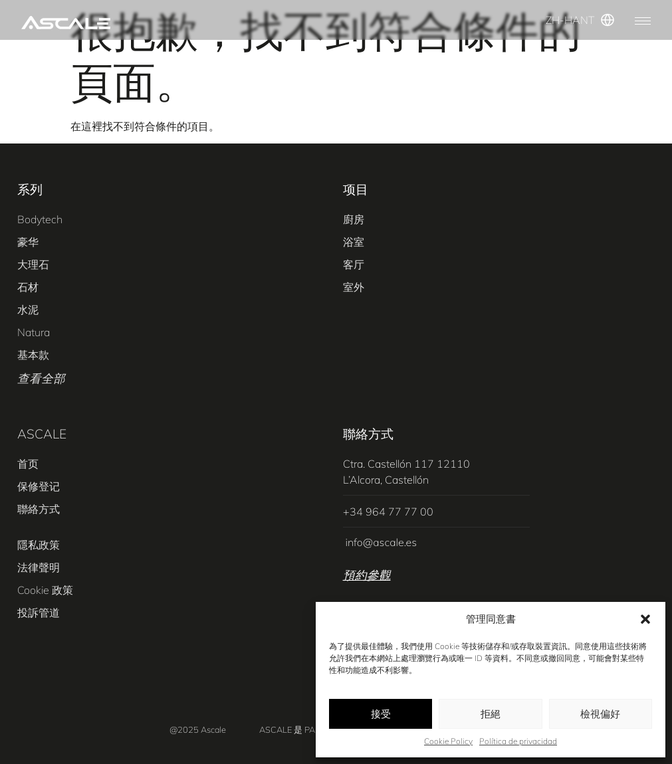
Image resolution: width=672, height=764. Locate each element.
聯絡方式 (368, 434)
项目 (355, 189)
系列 (30, 189)
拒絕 (491, 714)
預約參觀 (367, 574)
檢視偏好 (600, 714)
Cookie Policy (448, 741)
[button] (645, 619)
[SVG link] (65, 22)
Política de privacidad (518, 741)
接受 (381, 714)
